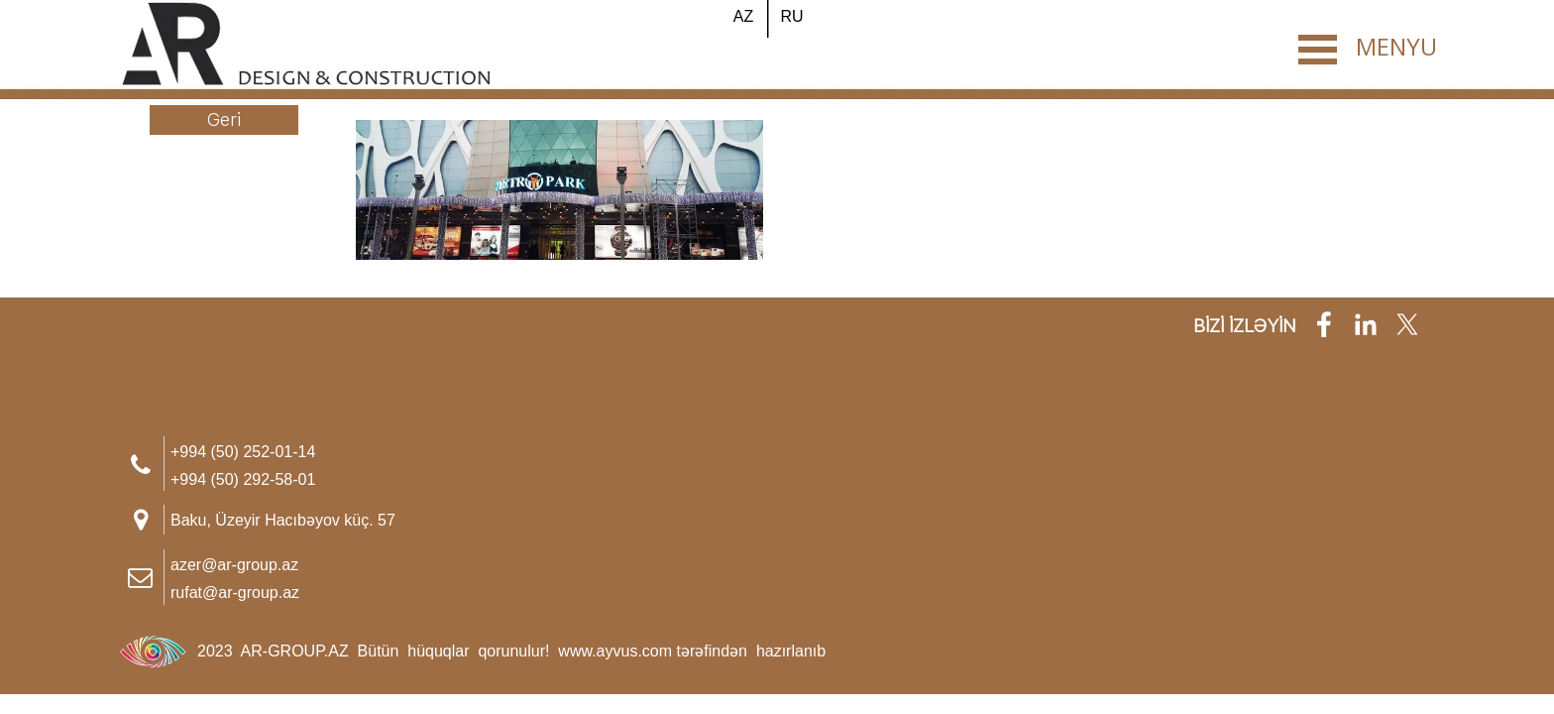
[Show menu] (1317, 49)
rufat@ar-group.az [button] (234, 592)
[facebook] (1324, 324)
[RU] (792, 17)
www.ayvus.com (615, 651)
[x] (1407, 324)
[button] (242, 449)
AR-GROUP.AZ (297, 651)
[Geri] (224, 120)
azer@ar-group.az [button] (234, 564)
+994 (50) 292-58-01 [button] (242, 479)
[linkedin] (1366, 324)
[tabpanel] (324, 577)
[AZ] (743, 17)
